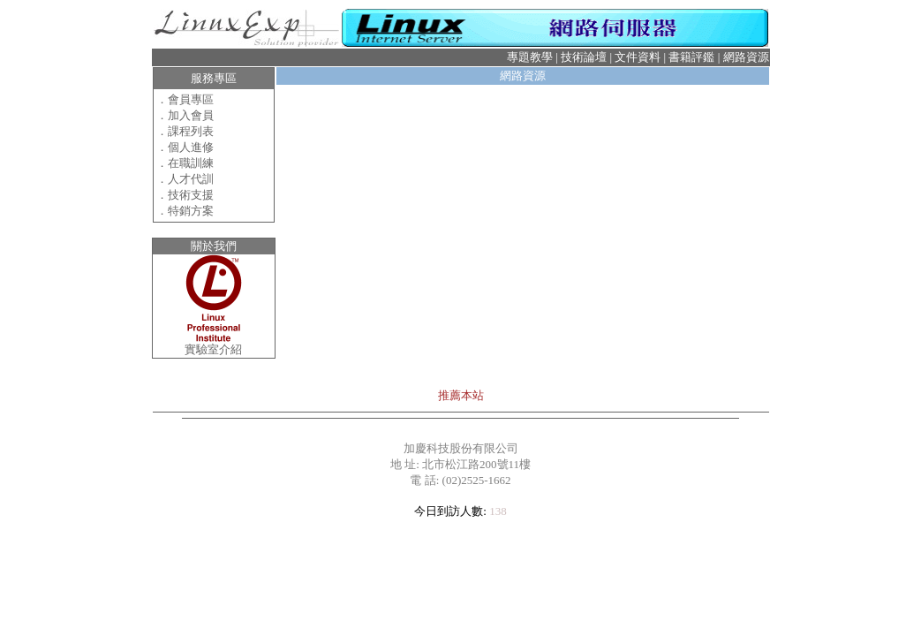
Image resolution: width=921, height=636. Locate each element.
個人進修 (191, 147)
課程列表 (191, 131)
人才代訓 (191, 179)
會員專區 (191, 99)
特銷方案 (191, 210)
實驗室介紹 (213, 349)
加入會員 (191, 115)
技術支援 (191, 194)
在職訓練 (191, 163)
